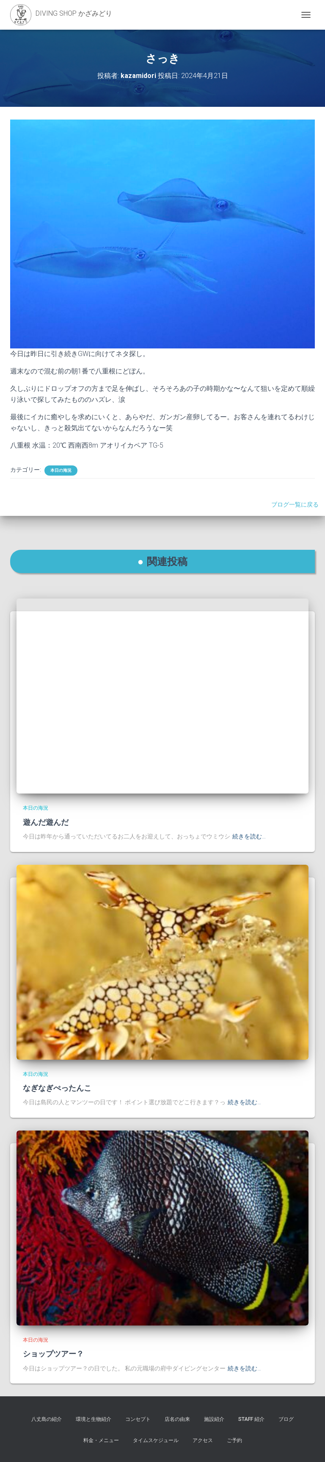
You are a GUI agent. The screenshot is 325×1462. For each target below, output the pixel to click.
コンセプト (138, 1419)
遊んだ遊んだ (46, 822)
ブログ (286, 1419)
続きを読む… (249, 836)
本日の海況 (61, 470)
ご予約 (234, 1440)
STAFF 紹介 (251, 1419)
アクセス (203, 1440)
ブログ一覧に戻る (296, 504)
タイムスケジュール (156, 1440)
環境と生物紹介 (93, 1419)
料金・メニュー (101, 1440)
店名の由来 (177, 1419)
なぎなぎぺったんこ (57, 1088)
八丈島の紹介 (46, 1419)
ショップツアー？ (53, 1353)
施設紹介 (214, 1419)
